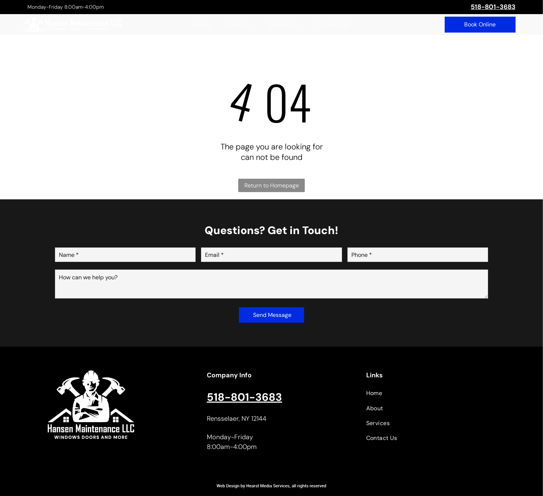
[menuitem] (202, 24)
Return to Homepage (271, 185)
